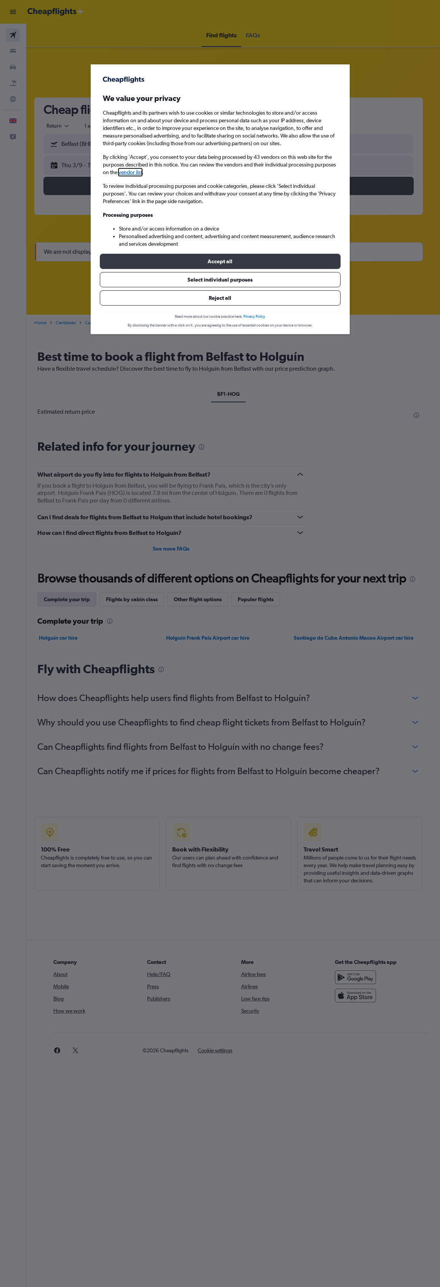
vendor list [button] (130, 172)
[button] (220, 261)
